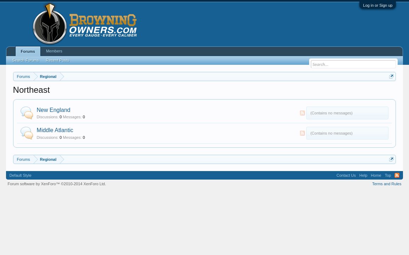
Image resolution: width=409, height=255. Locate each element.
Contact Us (346, 175)
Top (388, 175)
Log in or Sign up (377, 5)
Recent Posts (57, 60)
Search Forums (25, 60)
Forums (28, 51)
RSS (302, 112)
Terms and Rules (387, 184)
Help (363, 175)
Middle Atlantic (55, 130)
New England (53, 110)
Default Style (21, 175)
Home (376, 175)
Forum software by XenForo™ (57, 184)
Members (54, 51)
